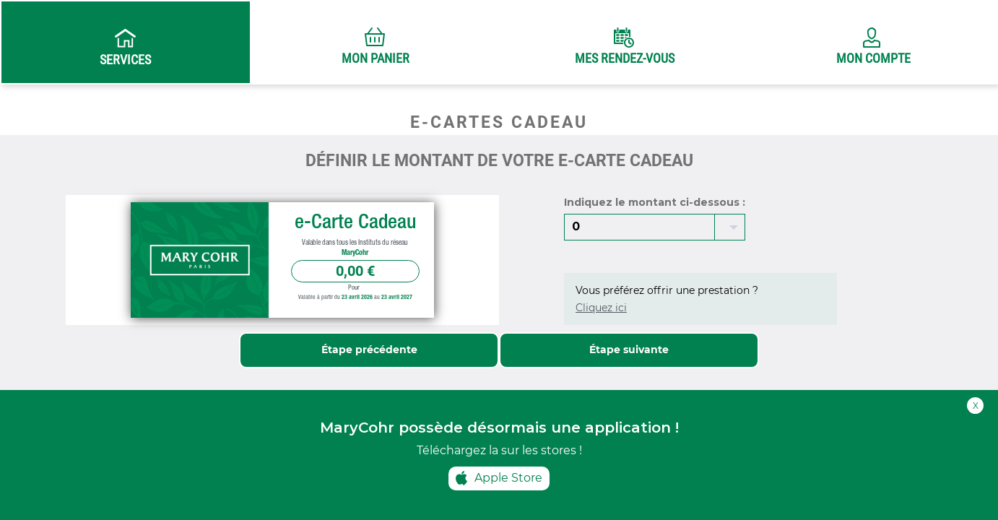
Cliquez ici (601, 307)
